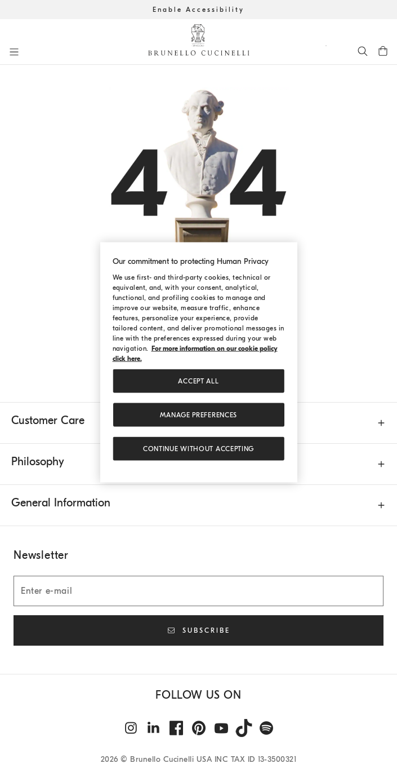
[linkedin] (154, 728)
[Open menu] (14, 52)
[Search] (362, 50)
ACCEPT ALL (198, 381)
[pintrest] (199, 728)
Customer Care (47, 420)
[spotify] (266, 728)
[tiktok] (244, 728)
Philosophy (37, 461)
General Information (60, 502)
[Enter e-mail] (198, 591)
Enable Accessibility (198, 10)
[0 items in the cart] (383, 50)
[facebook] (176, 728)
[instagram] (131, 728)
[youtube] (221, 728)
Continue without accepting (198, 449)
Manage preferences (198, 415)
